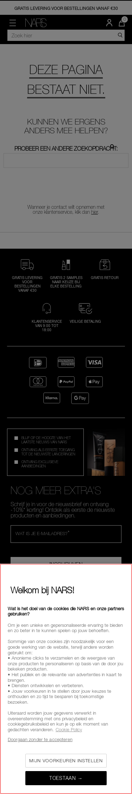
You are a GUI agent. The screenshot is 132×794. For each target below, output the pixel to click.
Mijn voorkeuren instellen (65, 760)
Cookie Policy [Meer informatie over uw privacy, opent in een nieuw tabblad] (69, 729)
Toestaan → (66, 778)
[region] (66, 679)
